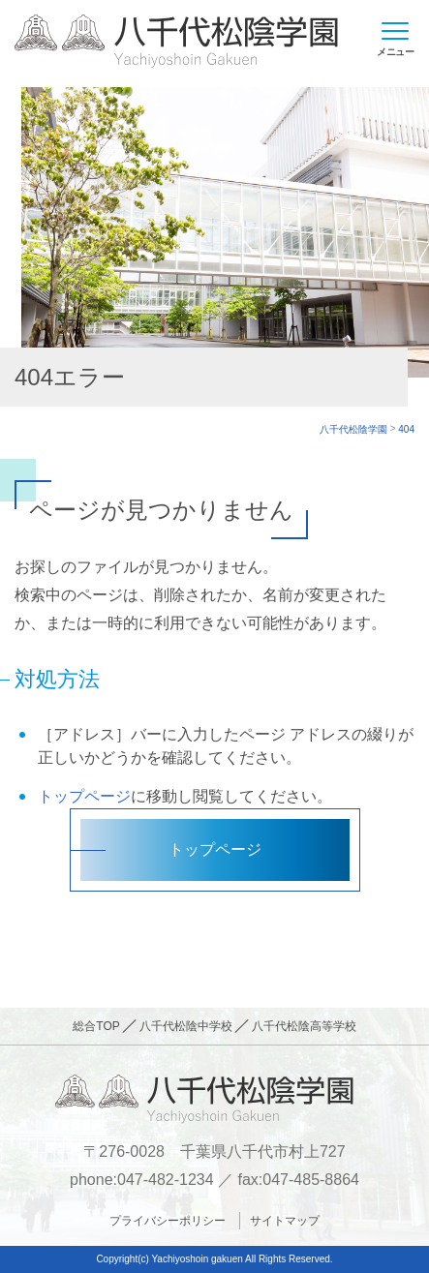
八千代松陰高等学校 (304, 1026)
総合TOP (96, 1026)
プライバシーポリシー (167, 1221)
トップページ (84, 796)
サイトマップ (285, 1221)
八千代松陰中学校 (185, 1026)
